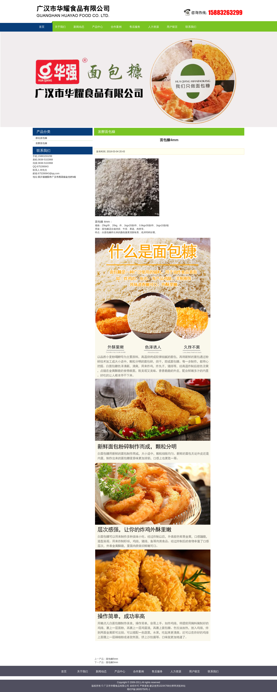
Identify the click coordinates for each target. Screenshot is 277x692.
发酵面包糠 (41, 143)
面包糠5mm (112, 659)
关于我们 (60, 26)
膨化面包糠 (41, 138)
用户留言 (172, 26)
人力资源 (153, 26)
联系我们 (190, 26)
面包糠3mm (112, 662)
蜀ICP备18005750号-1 (138, 689)
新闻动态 (78, 26)
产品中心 (97, 26)
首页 (41, 26)
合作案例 (116, 26)
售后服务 (134, 26)
